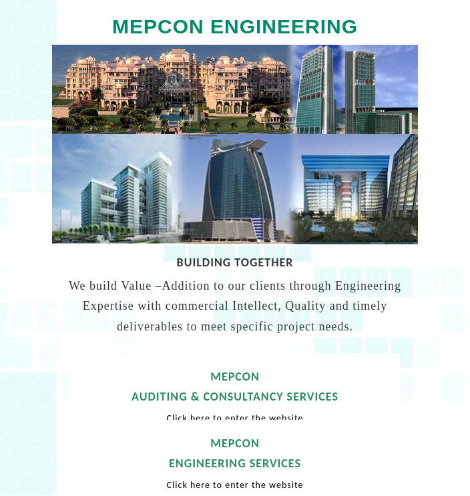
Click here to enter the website (235, 418)
